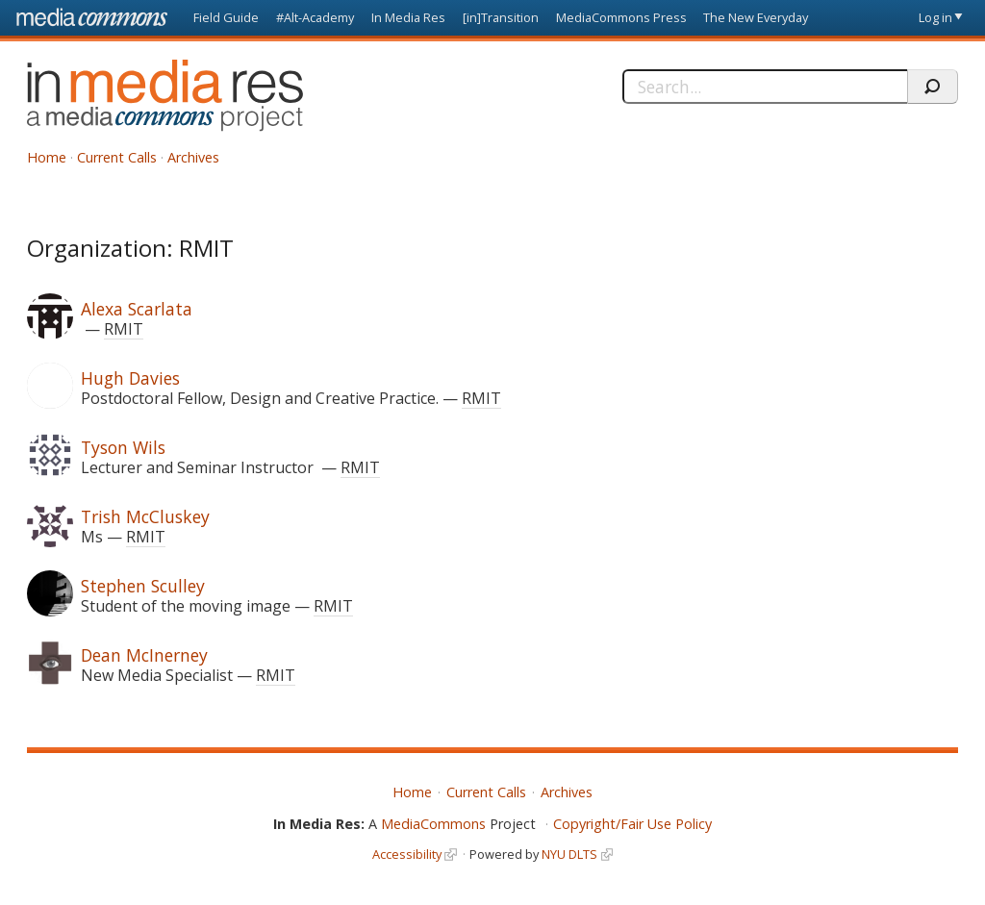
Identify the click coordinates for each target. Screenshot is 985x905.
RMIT (123, 328)
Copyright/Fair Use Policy (632, 824)
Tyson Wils (123, 447)
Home (46, 157)
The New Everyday (755, 17)
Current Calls (117, 157)
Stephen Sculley (143, 585)
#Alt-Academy (315, 17)
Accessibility (407, 854)
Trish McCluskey (145, 516)
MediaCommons (433, 824)
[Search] (764, 86)
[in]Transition (501, 17)
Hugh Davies (130, 378)
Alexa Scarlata (136, 308)
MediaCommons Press (621, 17)
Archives (193, 157)
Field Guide (226, 17)
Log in (935, 17)
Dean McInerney (144, 654)
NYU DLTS (569, 854)
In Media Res (408, 17)
